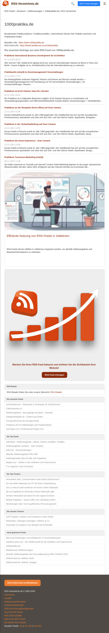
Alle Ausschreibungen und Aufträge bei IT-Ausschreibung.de (33, 538)
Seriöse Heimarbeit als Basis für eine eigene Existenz (30, 496)
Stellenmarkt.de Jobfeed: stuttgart (21, 562)
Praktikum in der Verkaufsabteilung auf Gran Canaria (30, 124)
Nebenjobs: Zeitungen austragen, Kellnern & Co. (28, 521)
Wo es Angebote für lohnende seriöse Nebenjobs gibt (30, 491)
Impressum (9, 595)
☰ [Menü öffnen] (104, 3)
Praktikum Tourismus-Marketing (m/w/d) (23, 157)
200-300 (37, 626)
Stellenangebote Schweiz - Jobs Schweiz (24, 446)
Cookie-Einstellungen (14, 605)
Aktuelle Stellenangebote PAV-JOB (22, 454)
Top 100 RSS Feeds (13, 612)
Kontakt (7, 598)
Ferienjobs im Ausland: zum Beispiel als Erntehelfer (29, 525)
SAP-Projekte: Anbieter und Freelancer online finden (29, 517)
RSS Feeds (9, 11)
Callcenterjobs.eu (14, 408)
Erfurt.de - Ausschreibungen (18, 450)
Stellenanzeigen (35, 11)
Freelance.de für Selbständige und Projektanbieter (29, 425)
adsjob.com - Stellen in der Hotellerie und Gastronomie (31, 462)
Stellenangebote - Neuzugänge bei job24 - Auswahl (29, 412)
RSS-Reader (56, 392)
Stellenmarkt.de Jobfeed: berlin (20, 558)
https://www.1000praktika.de (31, 42)
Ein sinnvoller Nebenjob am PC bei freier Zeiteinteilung (31, 483)
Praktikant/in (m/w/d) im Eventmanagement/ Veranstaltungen (33, 72)
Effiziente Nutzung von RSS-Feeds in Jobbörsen (38, 235)
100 (21, 626)
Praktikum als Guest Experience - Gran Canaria (27, 140)
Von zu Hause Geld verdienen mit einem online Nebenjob (32, 487)
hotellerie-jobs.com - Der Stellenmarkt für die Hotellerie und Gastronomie (39, 542)
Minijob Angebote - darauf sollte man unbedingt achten (31, 500)
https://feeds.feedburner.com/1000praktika (39, 45)
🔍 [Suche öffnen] (73, 3)
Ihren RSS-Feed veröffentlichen (22, 583)
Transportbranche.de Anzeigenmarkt (22, 421)
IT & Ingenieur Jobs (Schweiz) (19, 466)
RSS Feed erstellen (13, 615)
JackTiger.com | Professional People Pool (25, 429)
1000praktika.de (13, 546)
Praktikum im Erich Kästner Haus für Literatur (26, 91)
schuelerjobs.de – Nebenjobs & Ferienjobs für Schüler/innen (33, 404)
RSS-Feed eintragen (54, 375)
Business (21, 11)
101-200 (28, 626)
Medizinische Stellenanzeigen (19, 550)
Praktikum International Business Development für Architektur (34, 55)
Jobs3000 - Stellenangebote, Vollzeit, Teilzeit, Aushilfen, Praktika (35, 442)
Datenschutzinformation (15, 602)
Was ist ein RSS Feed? (14, 619)
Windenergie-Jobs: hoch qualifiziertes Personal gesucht (31, 504)
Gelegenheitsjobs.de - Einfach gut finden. (24, 417)
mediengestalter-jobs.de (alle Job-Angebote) (26, 458)
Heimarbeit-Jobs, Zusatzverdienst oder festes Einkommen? (33, 479)
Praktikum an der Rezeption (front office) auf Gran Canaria (32, 107)
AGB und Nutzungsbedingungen (19, 608)
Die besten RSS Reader (15, 622)
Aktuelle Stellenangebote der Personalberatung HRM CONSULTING (37, 554)
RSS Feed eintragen (89, 3)
